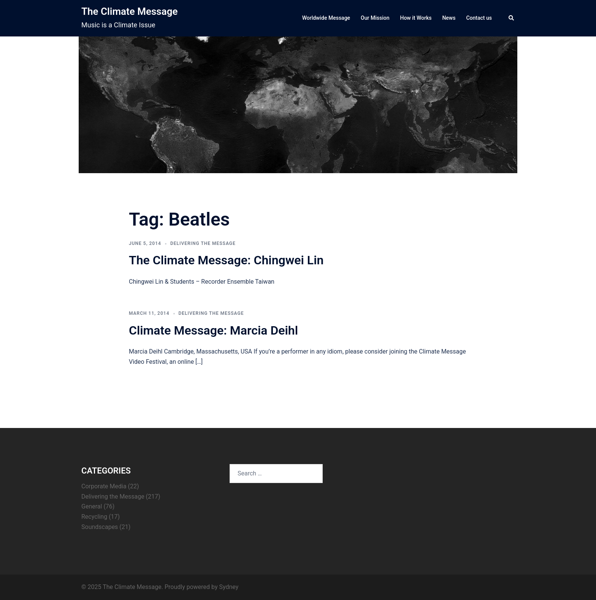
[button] (512, 18)
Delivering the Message (203, 243)
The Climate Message (129, 11)
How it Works (415, 18)
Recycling (94, 516)
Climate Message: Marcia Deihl (213, 330)
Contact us (479, 18)
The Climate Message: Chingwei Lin (226, 260)
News (448, 18)
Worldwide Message (326, 18)
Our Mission (375, 18)
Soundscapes (99, 527)
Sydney (228, 587)
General (91, 506)
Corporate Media (104, 486)
